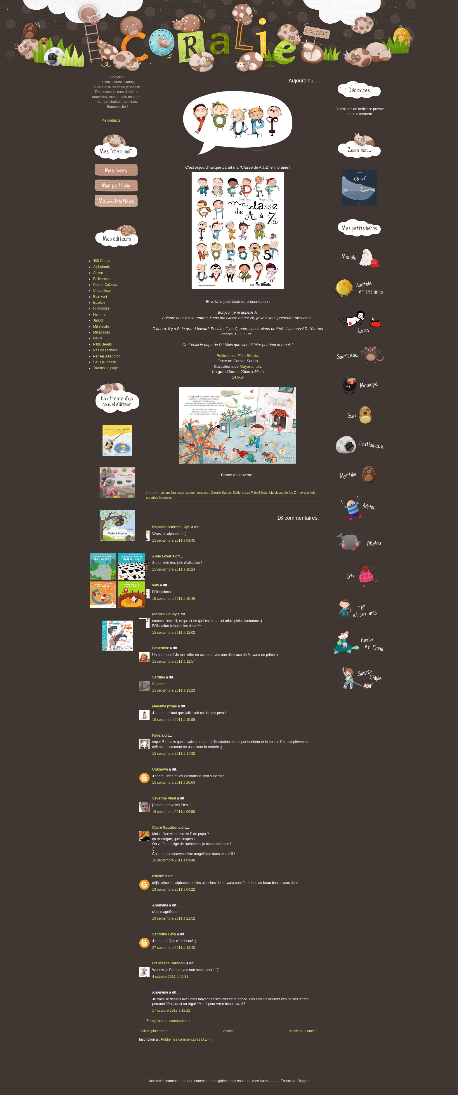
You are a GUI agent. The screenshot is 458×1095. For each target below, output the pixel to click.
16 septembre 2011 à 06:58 (173, 812)
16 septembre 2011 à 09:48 (173, 860)
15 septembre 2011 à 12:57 (173, 661)
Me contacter (111, 120)
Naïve (97, 338)
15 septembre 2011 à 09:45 (173, 540)
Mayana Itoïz (251, 366)
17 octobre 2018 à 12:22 (171, 1010)
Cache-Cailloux (105, 285)
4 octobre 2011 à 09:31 (170, 977)
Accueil (229, 1031)
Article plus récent (154, 1031)
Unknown (160, 769)
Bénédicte (160, 648)
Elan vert (100, 297)
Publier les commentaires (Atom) (186, 1039)
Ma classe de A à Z (282, 492)
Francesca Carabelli (168, 963)
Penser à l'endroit (106, 356)
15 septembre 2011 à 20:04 (173, 782)
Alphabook (101, 267)
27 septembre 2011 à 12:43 (173, 948)
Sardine (158, 677)
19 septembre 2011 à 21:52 (173, 918)
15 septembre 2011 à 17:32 (173, 754)
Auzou (98, 273)
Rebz (156, 735)
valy (155, 585)
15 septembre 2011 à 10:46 (173, 599)
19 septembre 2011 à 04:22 (173, 889)
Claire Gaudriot (165, 827)
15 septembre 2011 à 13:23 (173, 690)
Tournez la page (105, 368)
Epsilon (99, 302)
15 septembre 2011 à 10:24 (173, 569)
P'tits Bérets (102, 344)
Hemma (99, 314)
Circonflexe (102, 291)
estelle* (158, 876)
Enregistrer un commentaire (168, 1021)
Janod (98, 320)
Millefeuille (101, 326)
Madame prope (164, 706)
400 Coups (101, 261)
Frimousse (101, 308)
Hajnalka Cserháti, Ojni (171, 527)
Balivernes (101, 279)
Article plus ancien (303, 1031)
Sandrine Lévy (164, 934)
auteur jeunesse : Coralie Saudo (208, 492)
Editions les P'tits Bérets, (238, 355)
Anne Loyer (161, 556)
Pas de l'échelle (105, 350)
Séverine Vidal (164, 798)
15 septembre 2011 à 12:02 (173, 633)
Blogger (304, 1081)
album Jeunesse (172, 492)
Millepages (101, 332)
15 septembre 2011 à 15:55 (173, 720)
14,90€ (238, 377)
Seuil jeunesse (104, 362)
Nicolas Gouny (164, 614)
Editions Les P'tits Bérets (250, 492)
